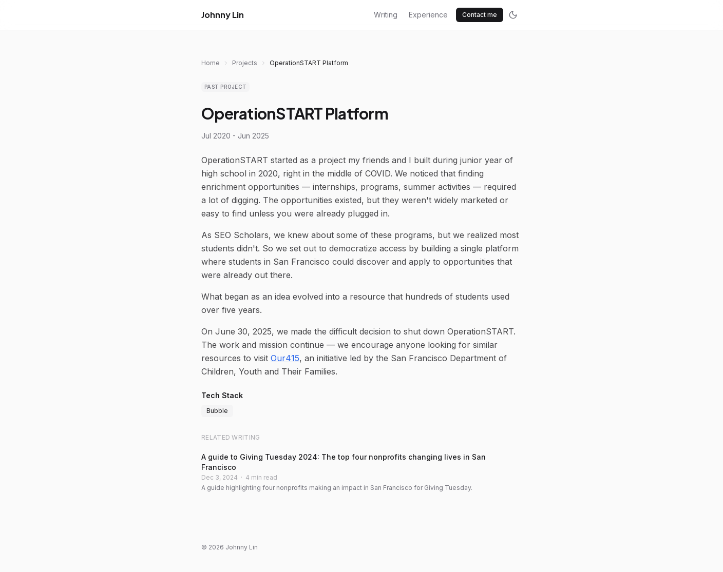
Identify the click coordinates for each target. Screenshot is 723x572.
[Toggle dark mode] (513, 15)
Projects (244, 63)
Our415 (285, 358)
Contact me (479, 14)
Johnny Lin (222, 14)
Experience (428, 14)
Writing (385, 14)
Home (210, 63)
